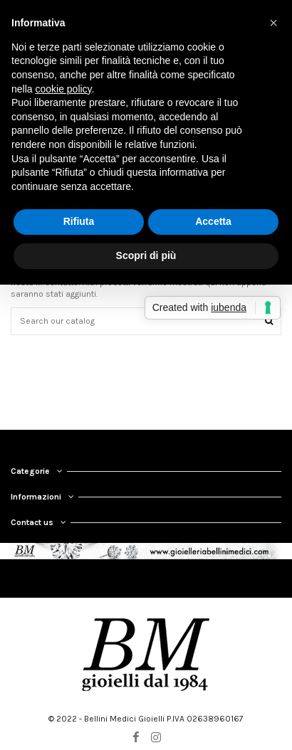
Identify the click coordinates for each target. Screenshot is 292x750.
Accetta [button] (213, 221)
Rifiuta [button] (79, 221)
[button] (273, 22)
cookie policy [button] (63, 89)
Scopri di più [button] (146, 255)
